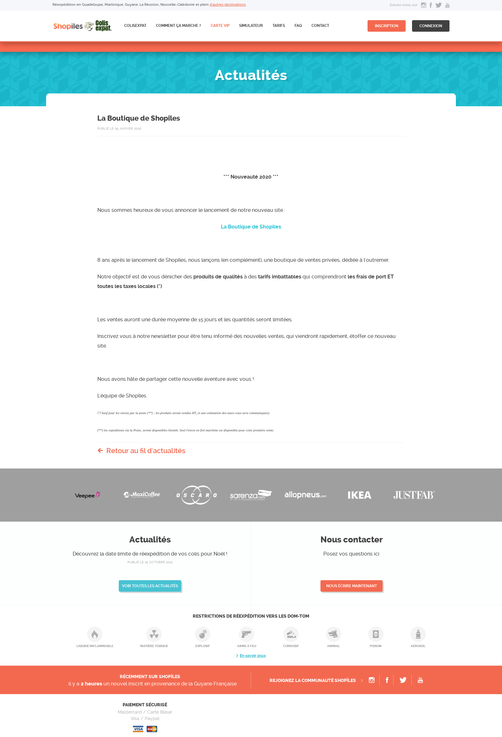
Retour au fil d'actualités (145, 450)
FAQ (298, 25)
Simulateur (251, 25)
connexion (430, 26)
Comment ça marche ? (178, 25)
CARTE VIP (220, 25)
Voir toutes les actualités (150, 586)
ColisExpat (135, 25)
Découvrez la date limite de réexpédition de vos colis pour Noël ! (150, 554)
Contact (320, 25)
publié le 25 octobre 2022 (150, 562)
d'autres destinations (228, 5)
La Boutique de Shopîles (251, 227)
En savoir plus (253, 655)
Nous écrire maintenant (351, 586)
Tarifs (278, 25)
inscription (386, 26)
